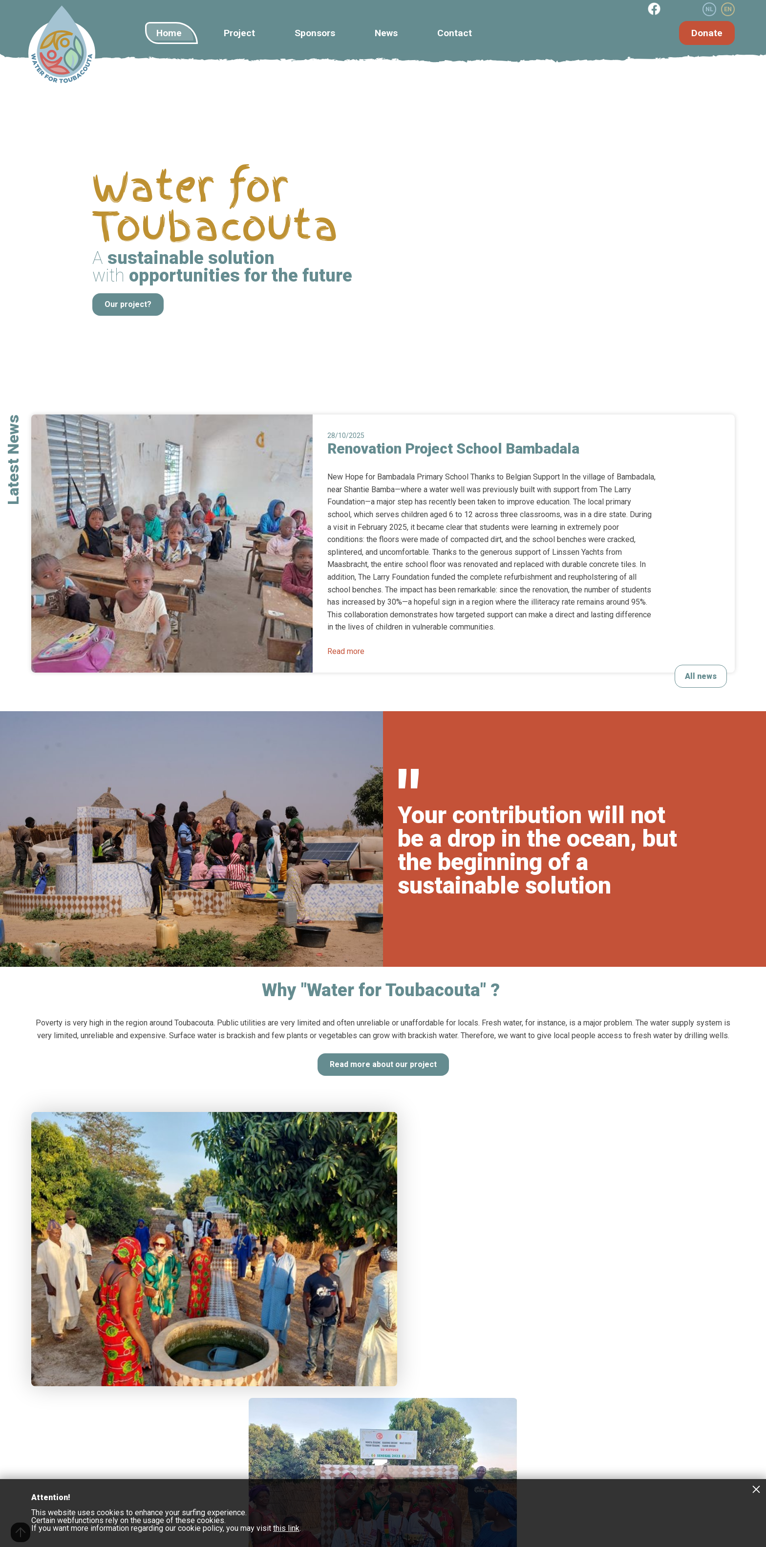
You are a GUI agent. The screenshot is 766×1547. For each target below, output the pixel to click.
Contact (454, 33)
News (386, 33)
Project (239, 33)
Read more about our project (383, 1064)
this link (286, 1528)
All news (701, 676)
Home (169, 33)
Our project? (128, 304)
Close (756, 1489)
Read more (345, 651)
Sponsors (315, 33)
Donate (707, 33)
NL (709, 9)
